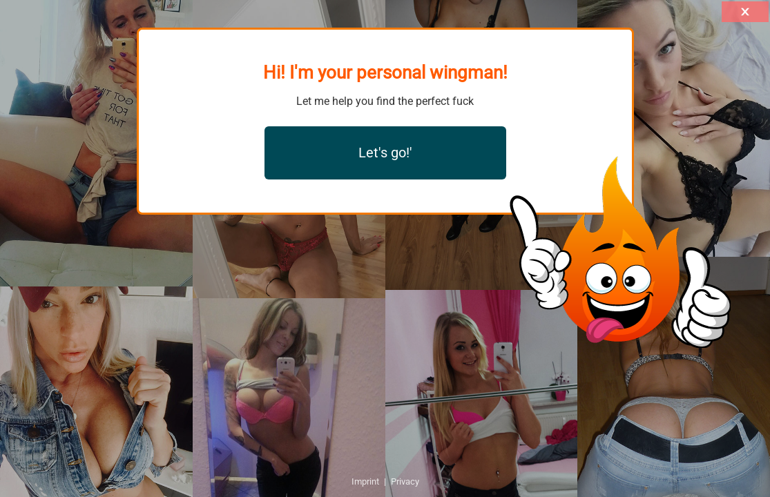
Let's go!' (385, 152)
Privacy (405, 481)
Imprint (365, 481)
